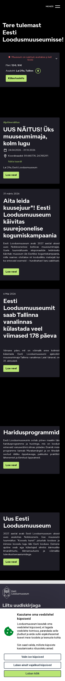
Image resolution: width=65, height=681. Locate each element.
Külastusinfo (16, 78)
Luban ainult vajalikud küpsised (32, 665)
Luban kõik (32, 673)
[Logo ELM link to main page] (15, 592)
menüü (50, 6)
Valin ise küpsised (33, 656)
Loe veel (11, 175)
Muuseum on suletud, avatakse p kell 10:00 (31, 58)
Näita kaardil (15, 161)
